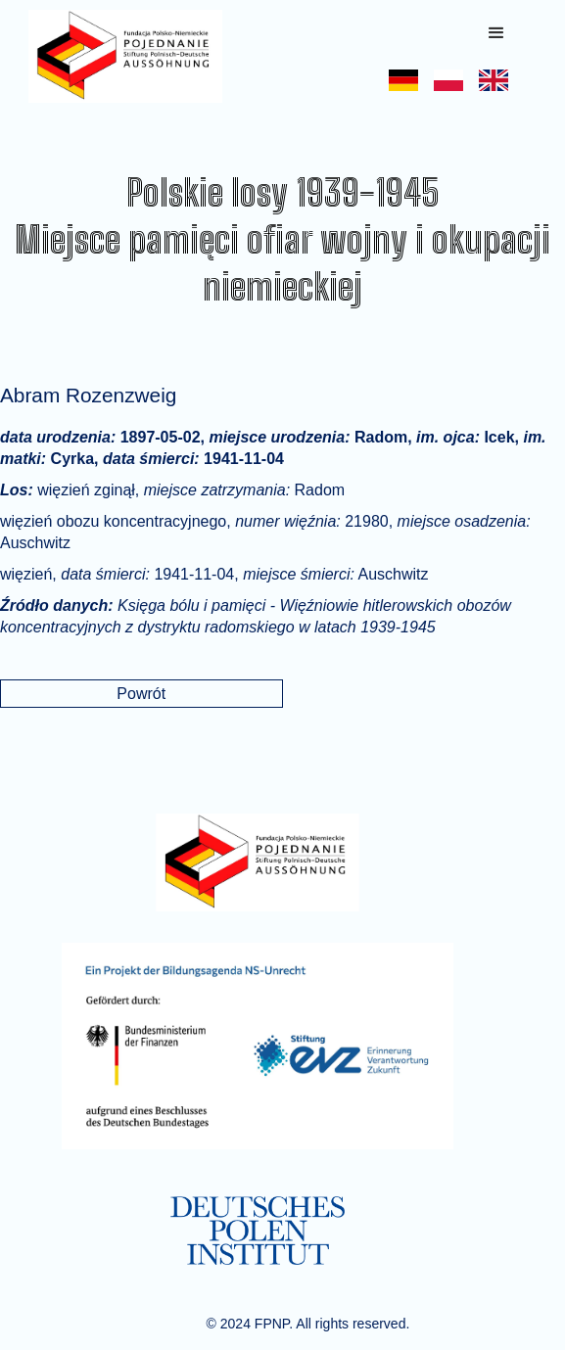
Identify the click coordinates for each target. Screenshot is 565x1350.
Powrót (141, 693)
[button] (496, 33)
